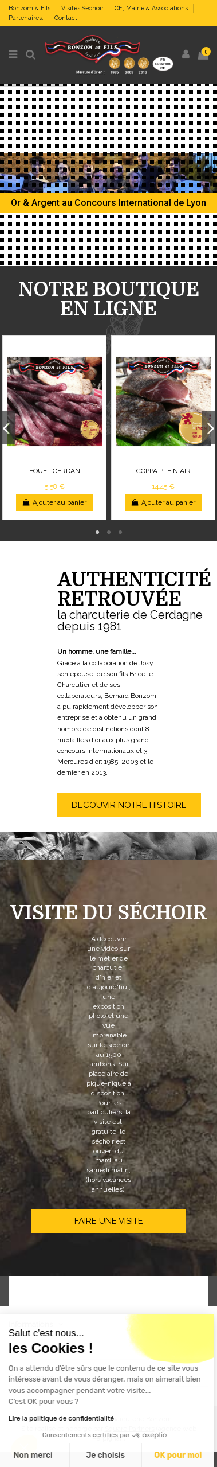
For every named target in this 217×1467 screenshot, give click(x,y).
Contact (65, 17)
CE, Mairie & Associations (152, 8)
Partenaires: (27, 17)
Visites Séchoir (83, 8)
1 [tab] (97, 533)
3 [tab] (120, 533)
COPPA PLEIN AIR (163, 471)
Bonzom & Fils (30, 8)
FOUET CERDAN (54, 471)
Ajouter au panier (54, 502)
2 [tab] (109, 533)
